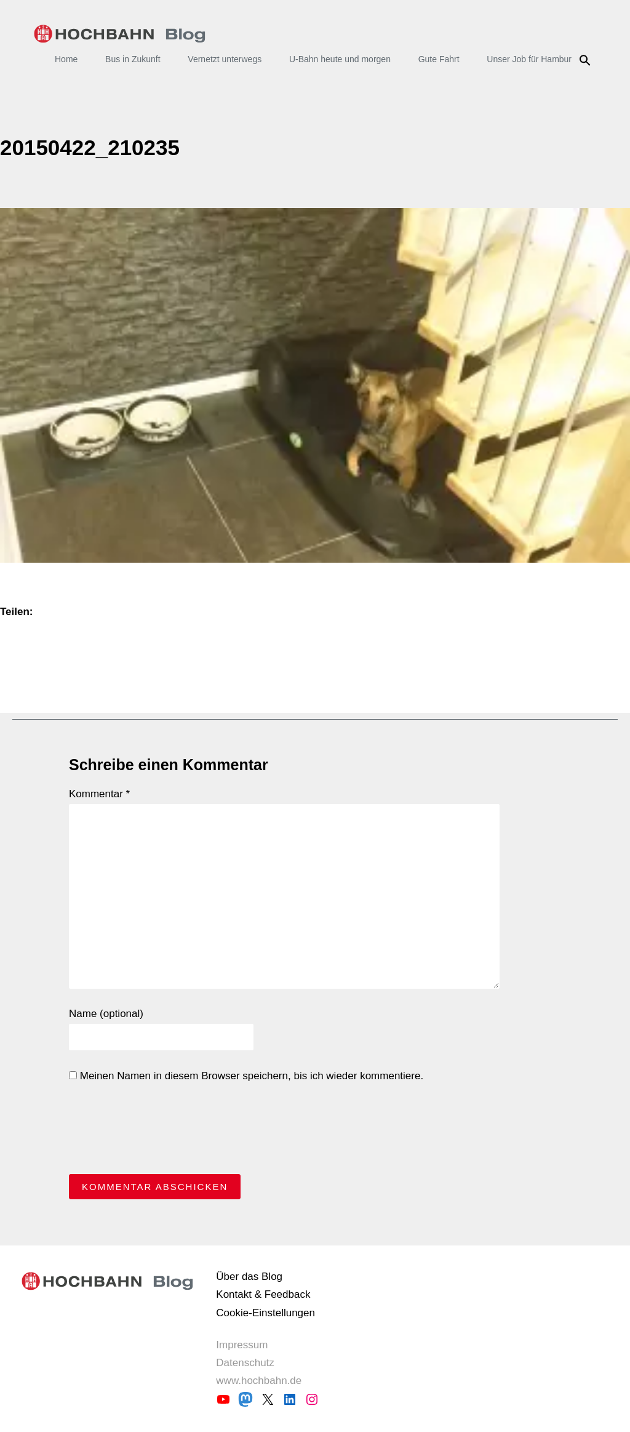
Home (66, 59)
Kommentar (99, 794)
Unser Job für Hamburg (531, 59)
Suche (587, 60)
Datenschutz (245, 1363)
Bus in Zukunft (133, 59)
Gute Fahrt (439, 59)
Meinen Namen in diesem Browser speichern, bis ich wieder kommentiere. (246, 1076)
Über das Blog (249, 1276)
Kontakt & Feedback (263, 1294)
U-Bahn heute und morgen (340, 59)
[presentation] (162, 1132)
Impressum (242, 1345)
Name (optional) (106, 1014)
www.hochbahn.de (258, 1380)
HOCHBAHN (119, 34)
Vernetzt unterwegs (224, 59)
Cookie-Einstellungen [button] (265, 1313)
